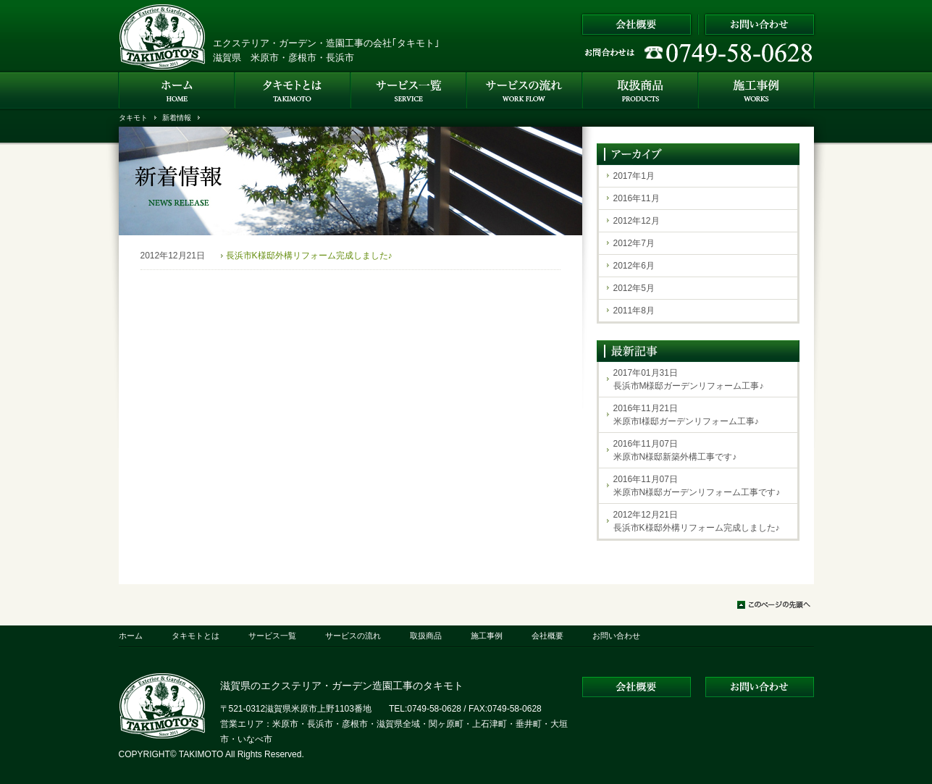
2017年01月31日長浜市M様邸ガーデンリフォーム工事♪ (688, 379)
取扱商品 (426, 635)
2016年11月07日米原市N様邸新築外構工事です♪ (675, 450)
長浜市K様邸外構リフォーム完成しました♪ (309, 255)
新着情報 (176, 118)
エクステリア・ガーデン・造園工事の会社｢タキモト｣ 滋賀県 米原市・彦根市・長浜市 (326, 50)
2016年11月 (636, 198)
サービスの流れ (353, 635)
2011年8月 (634, 310)
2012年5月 (634, 288)
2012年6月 (634, 266)
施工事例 (487, 635)
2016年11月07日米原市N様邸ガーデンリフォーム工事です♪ (697, 485)
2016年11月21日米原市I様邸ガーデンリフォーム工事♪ (686, 414)
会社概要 (547, 635)
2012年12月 (636, 221)
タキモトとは (195, 635)
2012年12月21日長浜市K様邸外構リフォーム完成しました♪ (696, 521)
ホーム (131, 635)
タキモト (133, 118)
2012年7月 (634, 243)
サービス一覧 (272, 635)
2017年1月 (634, 176)
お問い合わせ (616, 635)
